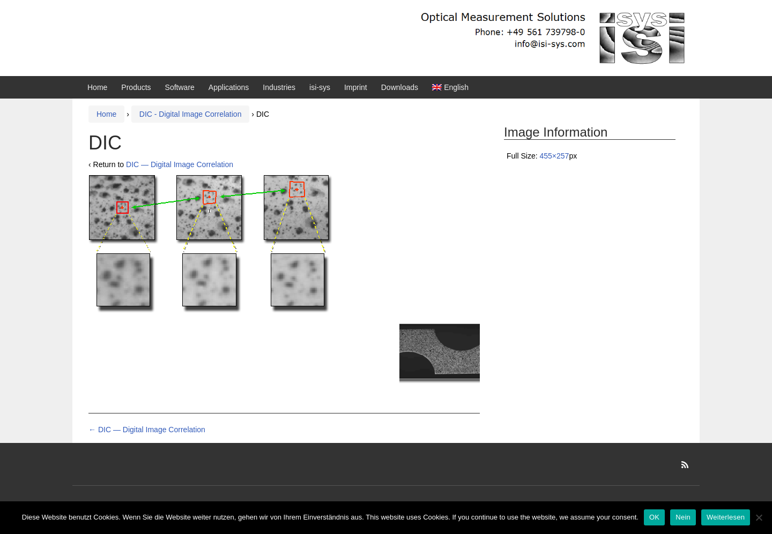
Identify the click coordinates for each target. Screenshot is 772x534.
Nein (683, 517)
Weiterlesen (726, 517)
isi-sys (319, 87)
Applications (229, 87)
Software (180, 87)
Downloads (399, 87)
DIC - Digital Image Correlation (190, 114)
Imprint (355, 87)
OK (654, 517)
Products (136, 87)
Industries (279, 87)
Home (97, 87)
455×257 (554, 156)
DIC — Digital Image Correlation (179, 164)
